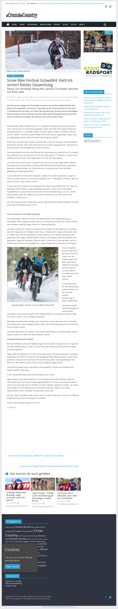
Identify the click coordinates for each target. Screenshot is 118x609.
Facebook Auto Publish (49, 607)
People (57, 24)
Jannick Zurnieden (56, 97)
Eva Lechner (39, 539)
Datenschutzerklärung (13, 583)
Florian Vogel (13, 541)
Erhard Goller (24, 97)
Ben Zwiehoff (16, 531)
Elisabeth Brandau (18, 538)
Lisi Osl (65, 97)
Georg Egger (23, 541)
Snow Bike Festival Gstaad (62, 100)
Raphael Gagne (47, 100)
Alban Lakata (35, 527)
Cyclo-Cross (22, 536)
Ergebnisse (11, 407)
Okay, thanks (12, 566)
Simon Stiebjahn (38, 565)
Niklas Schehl (25, 100)
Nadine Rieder (15, 100)
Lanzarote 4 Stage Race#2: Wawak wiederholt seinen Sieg (50, 466)
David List (46, 97)
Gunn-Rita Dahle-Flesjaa (37, 542)
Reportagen (45, 24)
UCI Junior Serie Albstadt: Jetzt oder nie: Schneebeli (67, 495)
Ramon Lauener (36, 100)
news (22, 24)
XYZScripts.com (71, 607)
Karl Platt (40, 547)
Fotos (73, 24)
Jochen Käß (42, 544)
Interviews (32, 24)
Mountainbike (73, 97)
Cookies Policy (10, 586)
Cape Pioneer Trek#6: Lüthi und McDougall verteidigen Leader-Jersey (43, 497)
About (82, 24)
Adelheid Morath (22, 527)
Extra (65, 24)
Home (14, 24)
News (10, 76)
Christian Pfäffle (27, 531)
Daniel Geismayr (32, 536)
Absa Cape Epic (10, 527)
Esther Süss (30, 539)
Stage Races (19, 76)
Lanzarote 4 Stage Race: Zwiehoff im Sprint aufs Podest (34, 455)
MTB (8, 100)
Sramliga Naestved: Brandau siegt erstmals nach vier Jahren (16, 496)
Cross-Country (37, 97)
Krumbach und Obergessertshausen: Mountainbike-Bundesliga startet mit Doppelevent (71, 3)
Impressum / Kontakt (13, 581)
